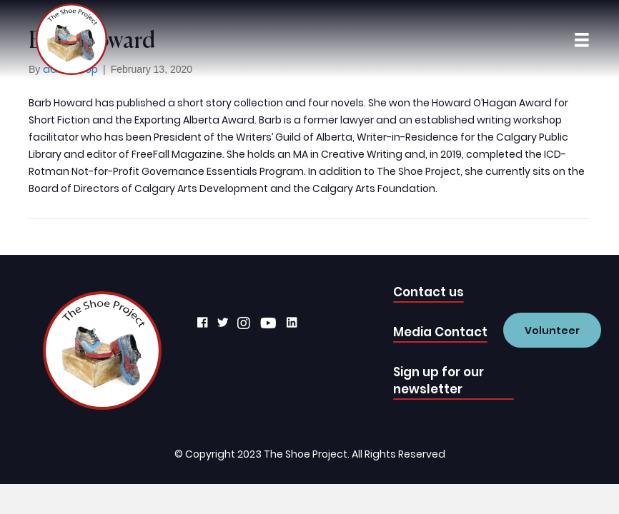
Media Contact (440, 332)
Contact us (428, 292)
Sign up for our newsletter (438, 380)
